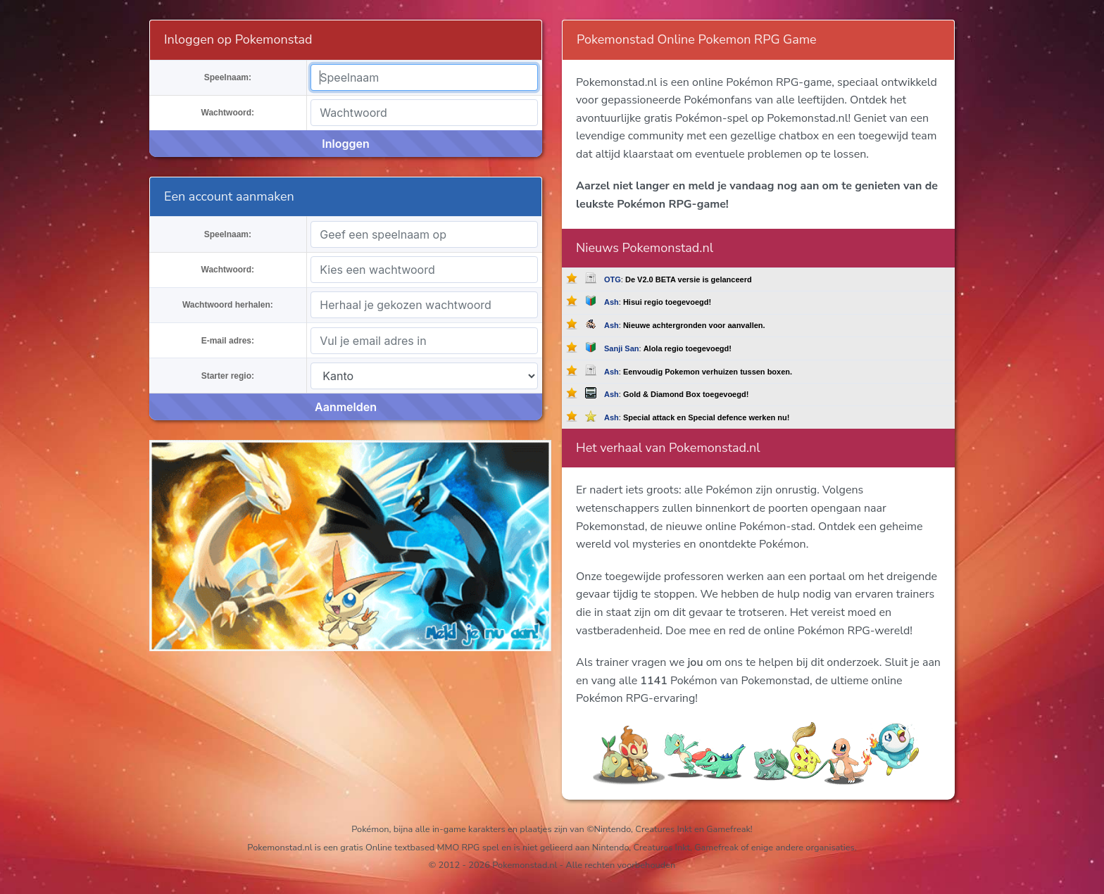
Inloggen (345, 144)
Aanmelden (346, 407)
